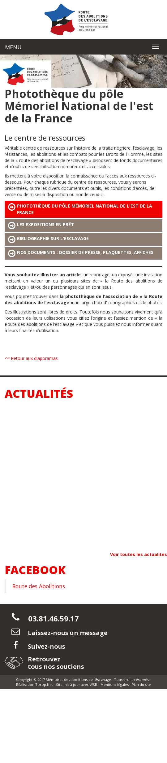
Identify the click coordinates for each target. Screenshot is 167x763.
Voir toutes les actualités (138, 554)
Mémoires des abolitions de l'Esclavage (78, 679)
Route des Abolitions (38, 586)
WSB (93, 684)
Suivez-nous (45, 646)
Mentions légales (115, 684)
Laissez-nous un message (67, 633)
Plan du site (141, 684)
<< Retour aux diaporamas (31, 358)
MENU (13, 47)
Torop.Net (44, 684)
